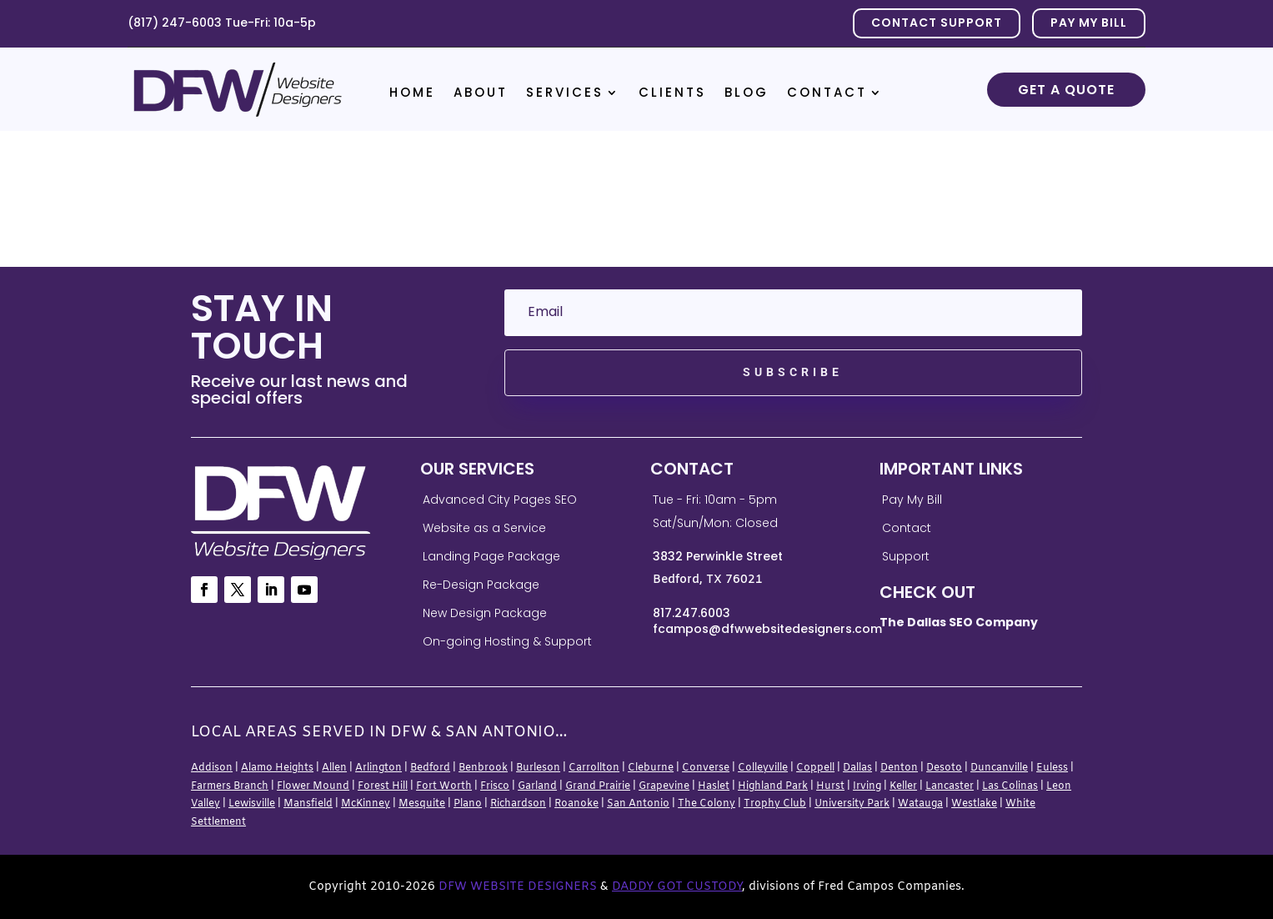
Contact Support (936, 22)
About (481, 94)
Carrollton (594, 768)
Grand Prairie (597, 786)
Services (565, 94)
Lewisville (251, 804)
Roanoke (576, 804)
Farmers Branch (229, 786)
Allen (334, 768)
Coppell (815, 768)
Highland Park (773, 786)
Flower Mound (313, 786)
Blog (746, 94)
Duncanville (999, 768)
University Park (852, 804)
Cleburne (651, 768)
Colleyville (763, 768)
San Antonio (638, 804)
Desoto (944, 768)
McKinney (365, 804)
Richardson (518, 804)
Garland (537, 786)
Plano (468, 804)
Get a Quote (1066, 89)
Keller (903, 786)
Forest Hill (383, 786)
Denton (899, 768)
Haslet (713, 786)
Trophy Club (775, 804)
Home (412, 94)
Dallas (857, 768)
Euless (1052, 768)
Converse (705, 768)
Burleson (538, 768)
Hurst (830, 786)
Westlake (974, 804)
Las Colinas (1010, 786)
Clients (672, 94)
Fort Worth (444, 786)
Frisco (494, 786)
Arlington (378, 768)
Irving (867, 786)
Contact (827, 94)
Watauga (920, 804)
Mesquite (421, 804)
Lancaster (949, 786)
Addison (212, 768)
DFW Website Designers (518, 887)
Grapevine (664, 786)
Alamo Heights (277, 768)
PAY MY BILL (1088, 22)
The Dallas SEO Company (959, 622)
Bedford (430, 768)
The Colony (706, 804)
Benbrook (483, 768)
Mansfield (308, 804)
